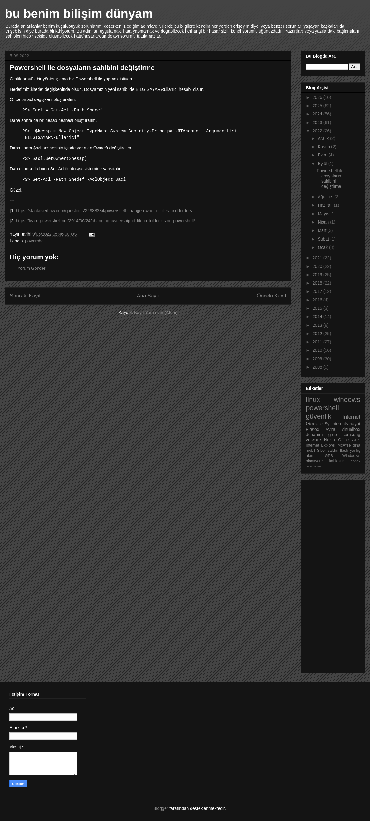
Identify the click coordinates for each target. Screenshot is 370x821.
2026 (318, 97)
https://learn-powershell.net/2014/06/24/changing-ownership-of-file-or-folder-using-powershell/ (105, 220)
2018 (318, 283)
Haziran (326, 205)
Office (343, 439)
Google (314, 424)
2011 (318, 341)
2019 (318, 274)
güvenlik (318, 416)
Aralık (324, 138)
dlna (356, 445)
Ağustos (326, 196)
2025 (318, 105)
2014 (318, 316)
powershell (35, 240)
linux (313, 399)
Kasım (324, 146)
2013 (318, 325)
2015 (318, 308)
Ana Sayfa (149, 296)
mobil (310, 450)
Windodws (351, 456)
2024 (318, 113)
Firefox (312, 429)
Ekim (323, 154)
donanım (314, 434)
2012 (318, 333)
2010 (318, 350)
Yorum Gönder (32, 268)
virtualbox (351, 429)
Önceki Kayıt (271, 296)
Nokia (329, 439)
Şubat (324, 239)
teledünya (313, 466)
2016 (318, 299)
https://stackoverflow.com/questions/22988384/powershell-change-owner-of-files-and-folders (104, 210)
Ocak (323, 247)
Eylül (323, 163)
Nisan (324, 222)
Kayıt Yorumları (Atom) (156, 312)
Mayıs (324, 213)
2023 (318, 122)
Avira (330, 429)
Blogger (160, 808)
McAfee (344, 445)
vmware (313, 439)
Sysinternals (336, 423)
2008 (318, 367)
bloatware (314, 461)
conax (355, 461)
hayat (355, 423)
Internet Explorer (320, 445)
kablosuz (337, 461)
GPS (329, 456)
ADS (356, 440)
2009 (318, 358)
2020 (318, 266)
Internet (351, 417)
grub (332, 434)
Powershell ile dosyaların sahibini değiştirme (330, 178)
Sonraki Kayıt (25, 296)
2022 (318, 130)
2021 (318, 257)
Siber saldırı (327, 450)
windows (347, 399)
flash (344, 450)
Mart (322, 230)
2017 (318, 291)
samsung (351, 434)
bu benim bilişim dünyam (79, 13)
